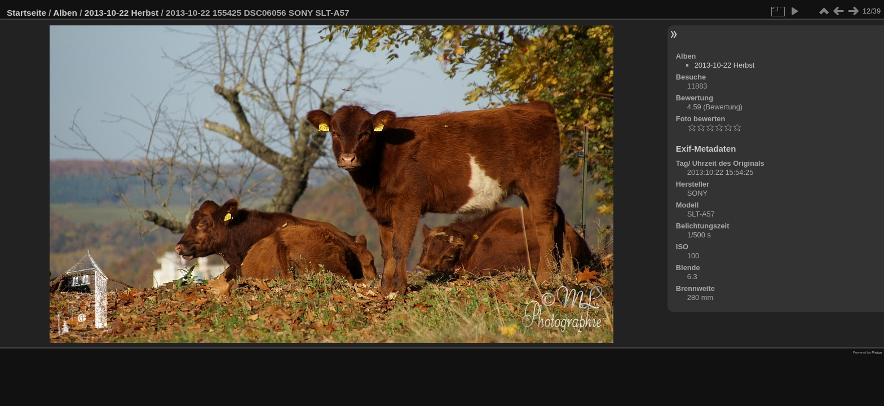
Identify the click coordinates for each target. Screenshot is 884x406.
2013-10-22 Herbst (122, 12)
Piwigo (877, 352)
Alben (65, 12)
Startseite (26, 12)
